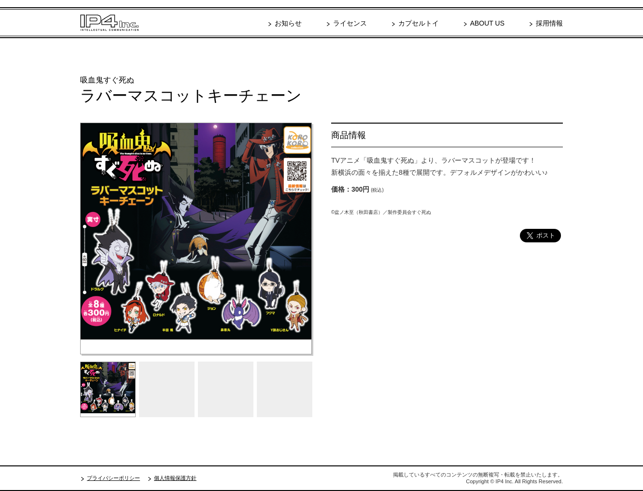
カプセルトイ (418, 23)
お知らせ (288, 23)
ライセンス (350, 23)
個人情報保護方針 (175, 478)
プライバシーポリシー (113, 478)
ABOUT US (487, 23)
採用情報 (549, 23)
